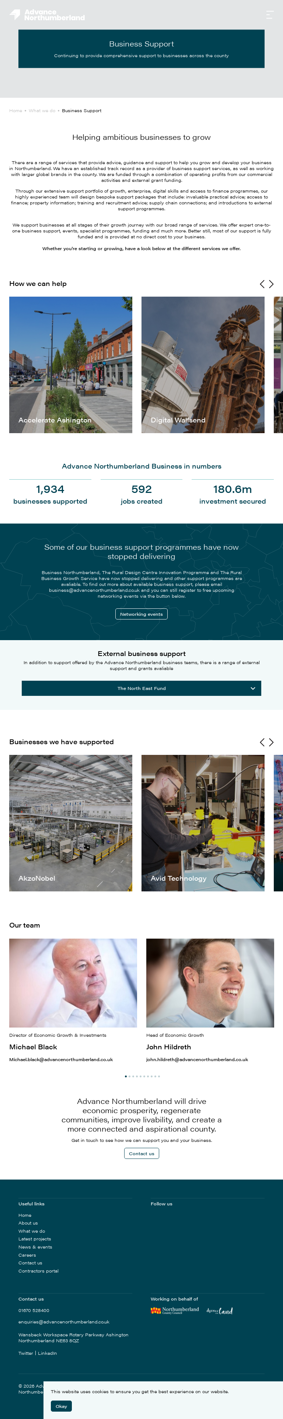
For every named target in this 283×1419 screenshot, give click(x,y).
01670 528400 (33, 1310)
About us (28, 1222)
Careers (27, 1254)
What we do (31, 1231)
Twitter (25, 1353)
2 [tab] (129, 1076)
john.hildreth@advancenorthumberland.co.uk (197, 1059)
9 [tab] (155, 1076)
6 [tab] (144, 1076)
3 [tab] (133, 1076)
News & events (35, 1246)
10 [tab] (159, 1076)
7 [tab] (148, 1076)
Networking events (141, 614)
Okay (61, 1406)
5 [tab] (141, 1076)
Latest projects (34, 1238)
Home (24, 1215)
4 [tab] (137, 1076)
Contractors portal (38, 1270)
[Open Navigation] (270, 15)
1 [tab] (126, 1076)
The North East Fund (187, 688)
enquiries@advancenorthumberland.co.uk (63, 1322)
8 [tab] (152, 1076)
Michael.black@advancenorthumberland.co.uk (61, 1059)
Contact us (141, 1153)
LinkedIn (47, 1353)
